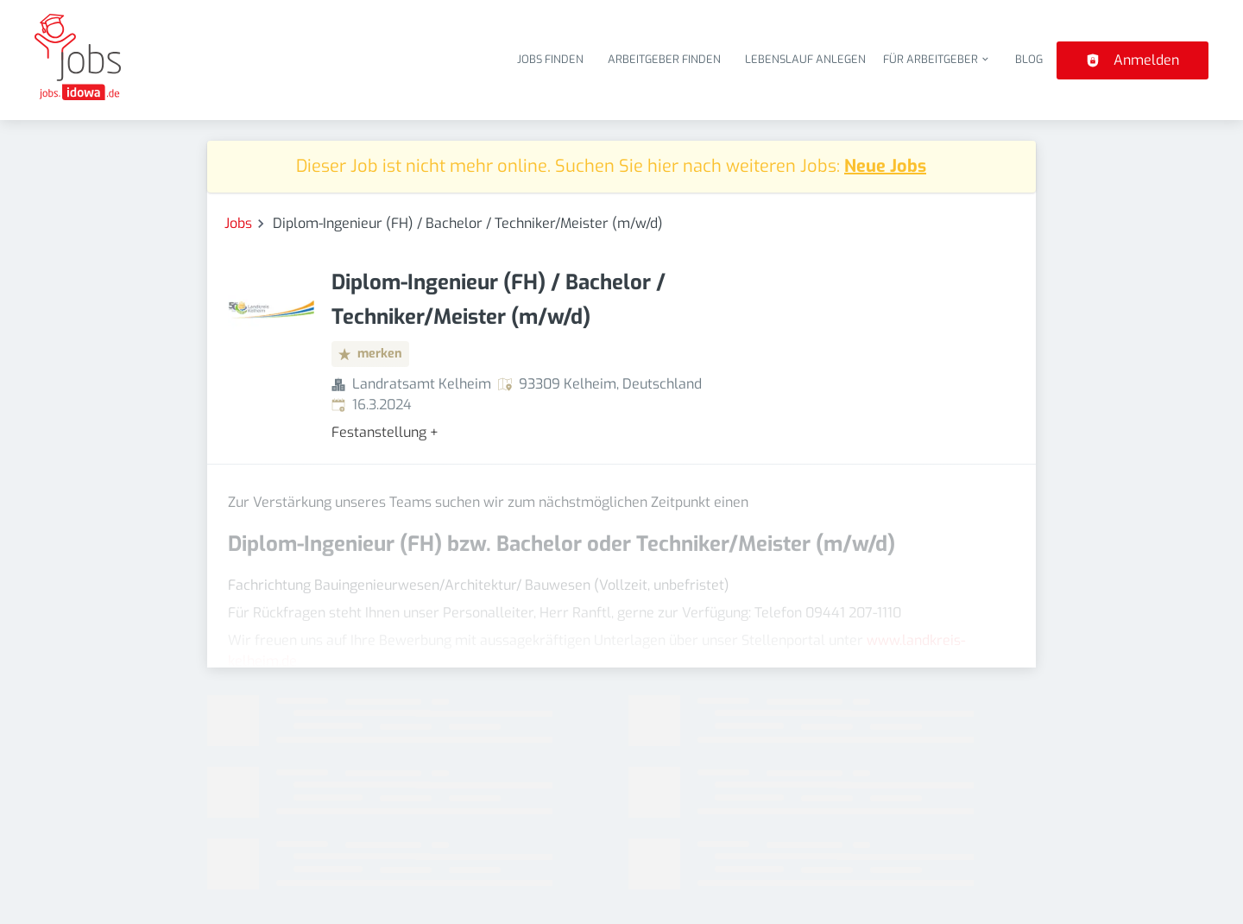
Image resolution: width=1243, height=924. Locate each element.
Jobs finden (550, 59)
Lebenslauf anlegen (805, 59)
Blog (1029, 59)
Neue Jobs (885, 166)
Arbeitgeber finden (664, 59)
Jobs (238, 223)
